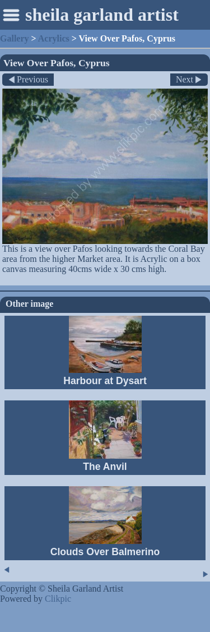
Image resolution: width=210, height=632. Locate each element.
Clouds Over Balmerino (105, 551)
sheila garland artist (102, 14)
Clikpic (58, 598)
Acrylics (53, 38)
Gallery (14, 38)
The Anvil (105, 466)
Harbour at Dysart (105, 380)
